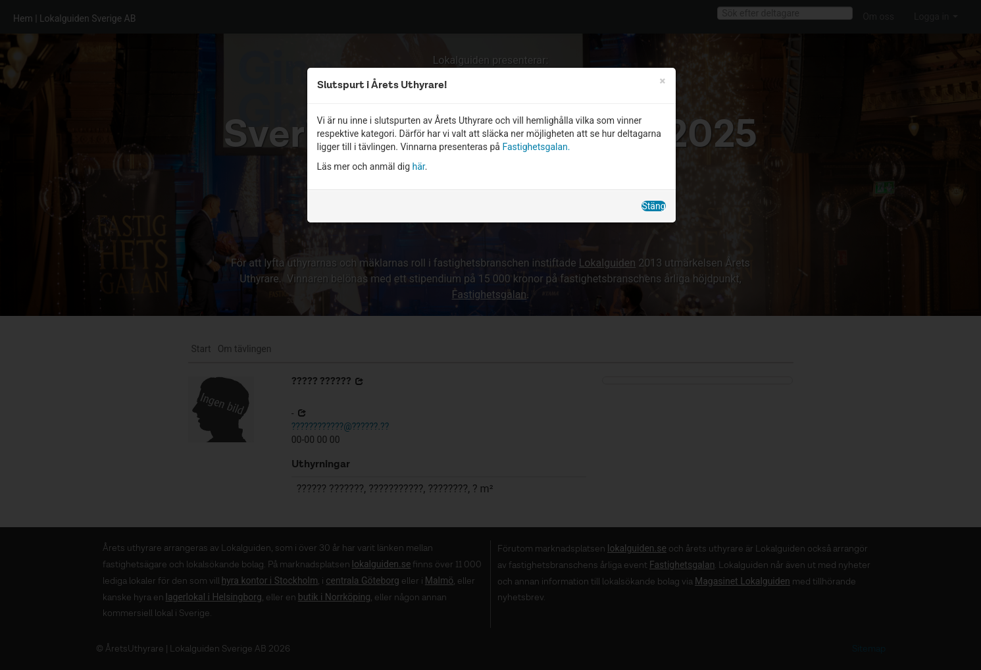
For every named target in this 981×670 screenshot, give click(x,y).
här (419, 166)
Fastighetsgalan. (536, 147)
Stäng (653, 206)
